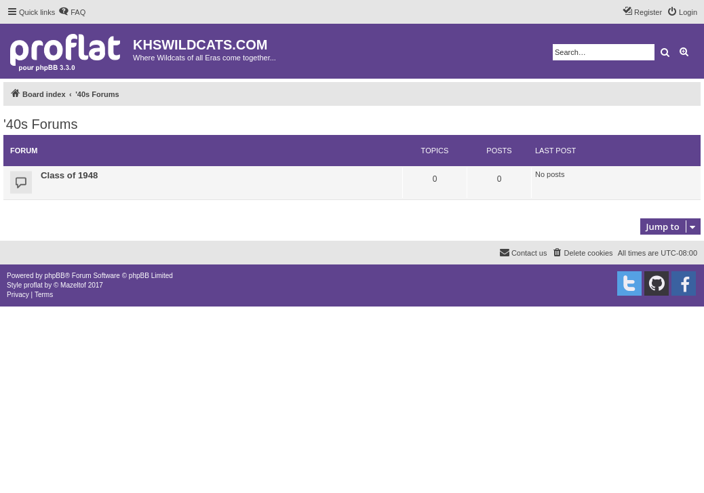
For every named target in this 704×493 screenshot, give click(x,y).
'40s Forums (40, 124)
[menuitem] (71, 12)
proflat (33, 285)
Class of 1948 (69, 175)
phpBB (55, 275)
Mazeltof (73, 285)
